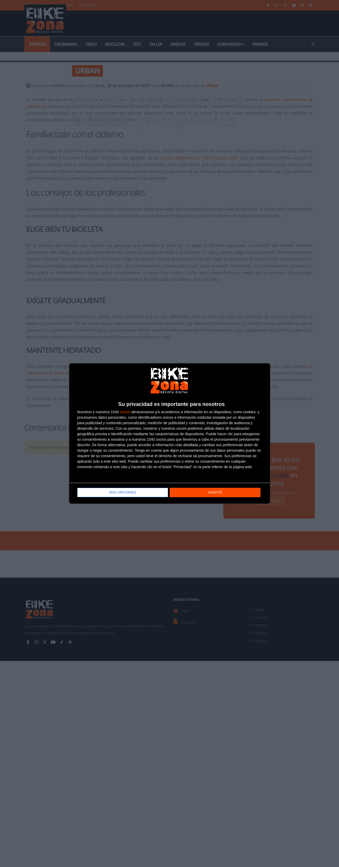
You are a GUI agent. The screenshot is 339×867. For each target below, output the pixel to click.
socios (125, 412)
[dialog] (169, 433)
